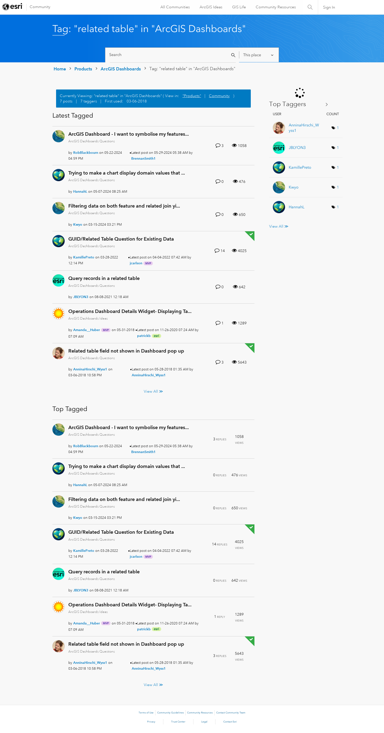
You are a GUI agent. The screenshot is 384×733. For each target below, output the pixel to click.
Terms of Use (146, 712)
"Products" (191, 95)
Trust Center (178, 721)
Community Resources (275, 7)
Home (60, 68)
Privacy (151, 721)
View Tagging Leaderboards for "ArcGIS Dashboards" (300, 104)
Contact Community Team (230, 712)
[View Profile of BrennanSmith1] (143, 158)
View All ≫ (153, 391)
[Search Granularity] (258, 54)
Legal (204, 721)
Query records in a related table (104, 278)
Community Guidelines (170, 712)
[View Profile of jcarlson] (136, 263)
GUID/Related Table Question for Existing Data (121, 239)
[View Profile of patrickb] (144, 335)
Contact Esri (230, 721)
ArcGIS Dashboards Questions (91, 141)
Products (83, 68)
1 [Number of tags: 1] (338, 127)
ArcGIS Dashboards (121, 68)
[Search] (172, 55)
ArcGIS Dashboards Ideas (88, 318)
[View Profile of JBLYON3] (80, 297)
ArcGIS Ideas (210, 7)
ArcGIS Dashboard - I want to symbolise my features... (128, 134)
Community (40, 6)
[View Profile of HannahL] (80, 191)
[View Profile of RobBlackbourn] (85, 152)
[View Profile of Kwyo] (77, 224)
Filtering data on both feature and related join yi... (124, 206)
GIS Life (238, 7)
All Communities (174, 7)
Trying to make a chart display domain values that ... (126, 173)
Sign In (329, 7)
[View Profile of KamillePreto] (83, 257)
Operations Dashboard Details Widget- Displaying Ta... (130, 311)
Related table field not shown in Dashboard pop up (126, 351)
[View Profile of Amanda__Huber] (86, 330)
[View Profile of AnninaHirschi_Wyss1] (90, 369)
